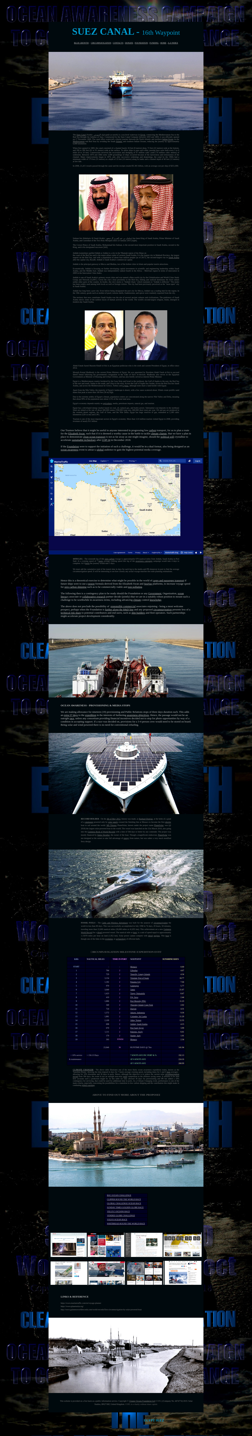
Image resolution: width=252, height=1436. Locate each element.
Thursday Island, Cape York (141, 1005)
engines (157, 936)
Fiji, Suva (134, 997)
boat (167, 936)
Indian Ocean (167, 139)
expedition (90, 715)
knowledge (155, 599)
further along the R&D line (119, 609)
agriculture (107, 403)
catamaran (89, 822)
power (91, 583)
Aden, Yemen (135, 1020)
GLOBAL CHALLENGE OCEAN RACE (124, 1203)
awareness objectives (138, 715)
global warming (88, 1085)
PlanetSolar (158, 825)
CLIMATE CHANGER (83, 1070)
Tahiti (132, 989)
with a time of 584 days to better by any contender (136, 832)
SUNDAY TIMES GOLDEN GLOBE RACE (125, 1207)
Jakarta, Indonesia (137, 1012)
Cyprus (125, 386)
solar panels (113, 822)
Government (154, 593)
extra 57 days (71, 715)
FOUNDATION (141, 43)
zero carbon (109, 559)
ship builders (138, 612)
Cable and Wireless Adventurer (115, 923)
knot (135, 932)
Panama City (135, 982)
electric (168, 822)
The (74, 135)
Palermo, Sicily (136, 1032)
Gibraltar (134, 970)
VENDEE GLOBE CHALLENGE (121, 1215)
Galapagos (134, 986)
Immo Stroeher (103, 835)
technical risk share (71, 612)
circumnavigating (161, 923)
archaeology (121, 939)
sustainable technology (84, 439)
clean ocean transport (94, 436)
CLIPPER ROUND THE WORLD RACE (124, 1199)
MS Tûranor (112, 825)
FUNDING (154, 43)
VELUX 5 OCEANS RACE (118, 1211)
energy (126, 838)
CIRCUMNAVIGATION (101, 43)
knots (100, 561)
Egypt (142, 135)
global (100, 449)
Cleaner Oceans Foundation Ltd (142, 1401)
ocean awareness (69, 449)
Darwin (133, 1009)
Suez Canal (81, 135)
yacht (125, 1076)
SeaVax (148, 583)
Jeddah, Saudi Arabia (138, 1024)
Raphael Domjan (146, 819)
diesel (99, 932)
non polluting (135, 586)
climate (137, 599)
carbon (152, 430)
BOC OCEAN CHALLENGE (119, 1195)
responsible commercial (123, 606)
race (72, 718)
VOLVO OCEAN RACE (117, 1219)
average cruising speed (113, 561)
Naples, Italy (135, 1036)
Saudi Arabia (173, 257)
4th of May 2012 (114, 819)
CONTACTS (118, 43)
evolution (109, 939)
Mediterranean (79, 141)
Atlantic (119, 141)
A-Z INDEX (173, 43)
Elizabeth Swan (76, 433)
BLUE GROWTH (81, 43)
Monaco (133, 967)
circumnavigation (162, 609)
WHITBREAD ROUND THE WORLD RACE (126, 1223)
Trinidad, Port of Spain (139, 978)
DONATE (129, 43)
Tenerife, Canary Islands (140, 974)
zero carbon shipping (75, 586)
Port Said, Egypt (137, 1028)
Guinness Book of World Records (101, 832)
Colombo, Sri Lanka (138, 1016)
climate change (159, 433)
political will (167, 436)
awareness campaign (144, 561)
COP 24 (106, 439)
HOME (163, 43)
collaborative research (93, 596)
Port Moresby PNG (138, 1001)
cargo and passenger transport (168, 580)
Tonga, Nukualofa (137, 993)
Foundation (73, 446)
